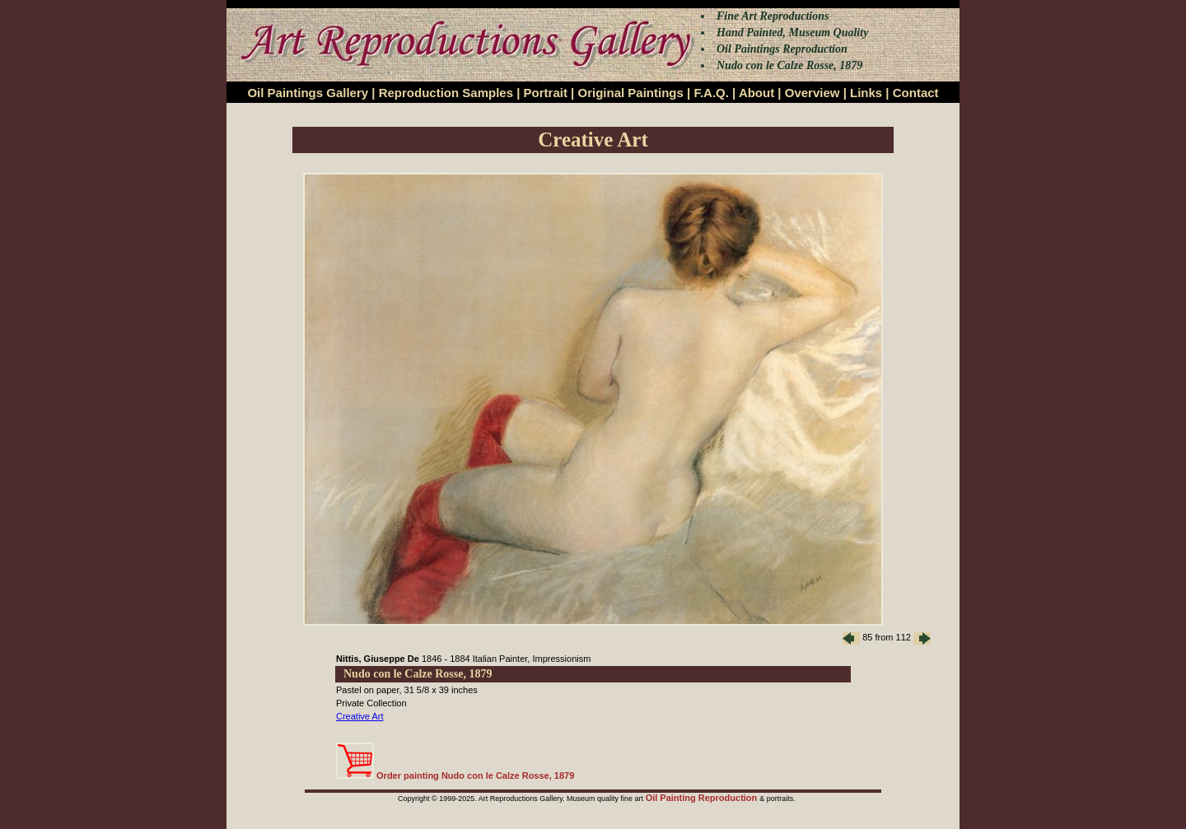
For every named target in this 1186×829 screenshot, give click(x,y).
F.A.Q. (711, 93)
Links (866, 93)
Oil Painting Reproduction (703, 798)
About (756, 93)
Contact (916, 93)
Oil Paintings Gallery (307, 93)
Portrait (545, 93)
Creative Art (359, 716)
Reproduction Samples (446, 93)
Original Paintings (630, 93)
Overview (812, 93)
